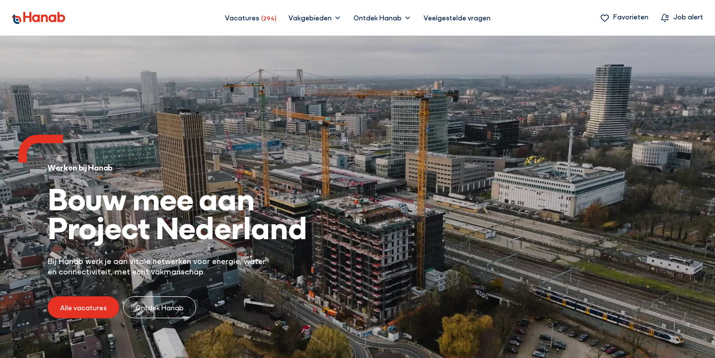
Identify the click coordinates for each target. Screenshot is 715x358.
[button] (315, 17)
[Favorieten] (624, 17)
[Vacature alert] (681, 17)
